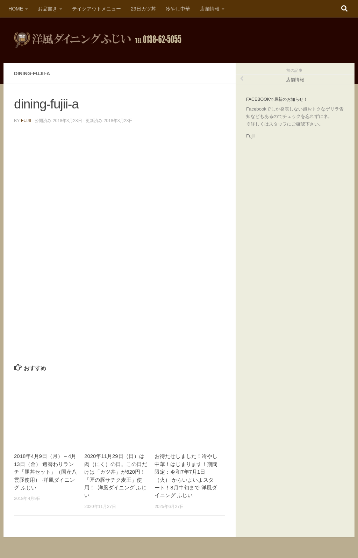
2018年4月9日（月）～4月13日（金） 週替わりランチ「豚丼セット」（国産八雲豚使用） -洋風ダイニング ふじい (45, 471)
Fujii (250, 136)
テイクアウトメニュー (96, 9)
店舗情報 (210, 9)
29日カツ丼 (143, 9)
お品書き (47, 9)
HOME (15, 9)
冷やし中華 (178, 9)
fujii (26, 120)
